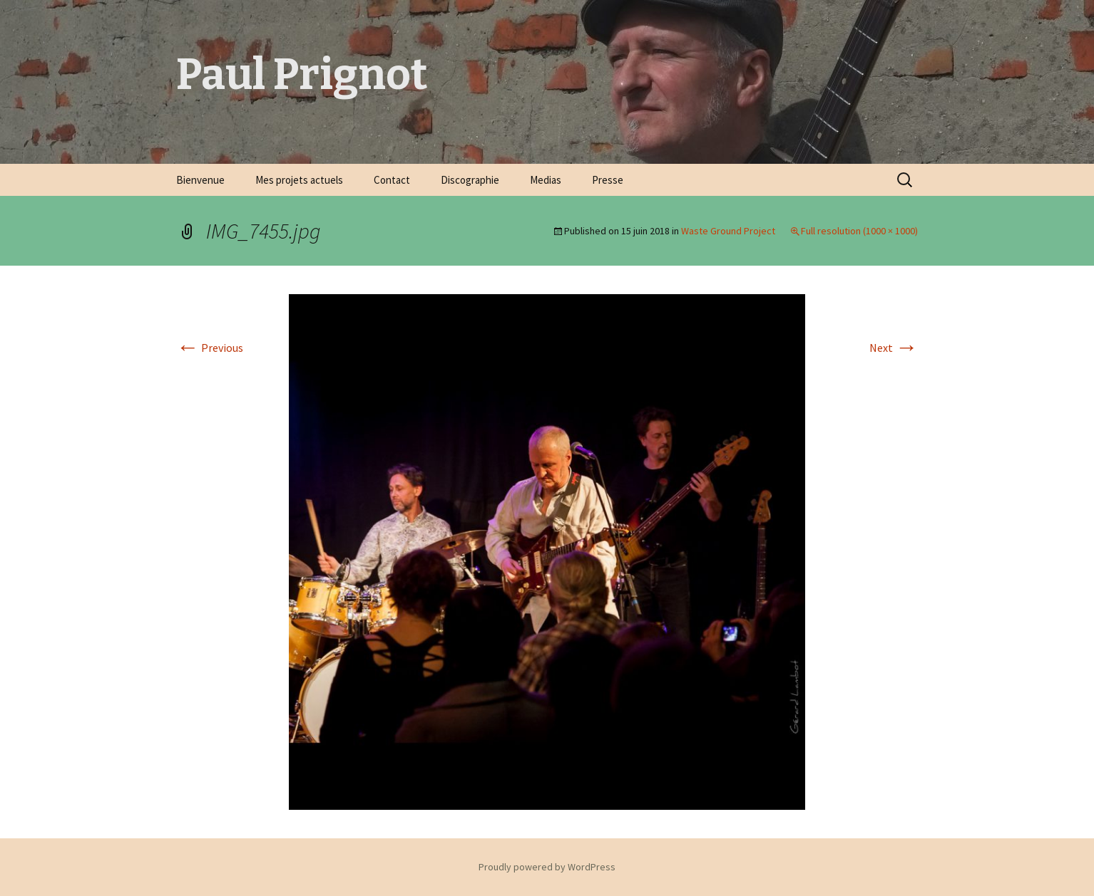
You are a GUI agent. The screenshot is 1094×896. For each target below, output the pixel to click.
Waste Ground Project (728, 230)
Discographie (470, 180)
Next (893, 347)
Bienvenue (200, 180)
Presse (607, 180)
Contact (392, 180)
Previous (209, 347)
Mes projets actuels (299, 180)
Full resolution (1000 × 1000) (859, 230)
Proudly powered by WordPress (547, 866)
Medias (545, 180)
